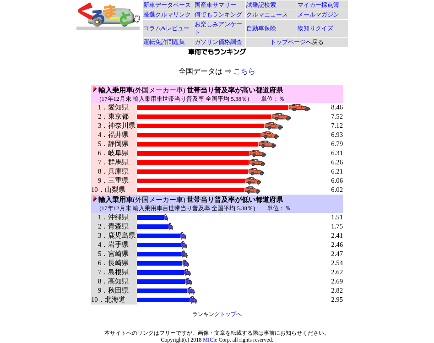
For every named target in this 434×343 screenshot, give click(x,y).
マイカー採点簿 (318, 4)
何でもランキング (218, 14)
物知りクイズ (315, 28)
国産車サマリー (215, 4)
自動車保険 (261, 28)
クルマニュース (267, 14)
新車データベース (167, 4)
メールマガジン (318, 14)
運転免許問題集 (164, 41)
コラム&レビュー (166, 28)
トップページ (288, 41)
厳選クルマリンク (167, 14)
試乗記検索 (261, 4)
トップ (228, 314)
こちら (244, 71)
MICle (210, 340)
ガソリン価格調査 (218, 41)
